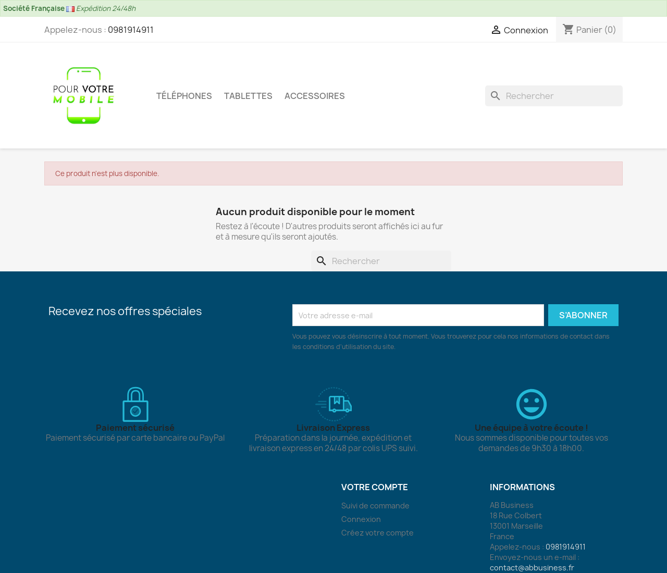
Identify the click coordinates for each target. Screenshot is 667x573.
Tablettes (248, 96)
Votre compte (374, 487)
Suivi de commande (375, 505)
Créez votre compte (377, 533)
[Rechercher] (554, 95)
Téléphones (184, 96)
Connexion (361, 519)
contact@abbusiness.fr (532, 567)
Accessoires (315, 96)
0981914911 (131, 29)
